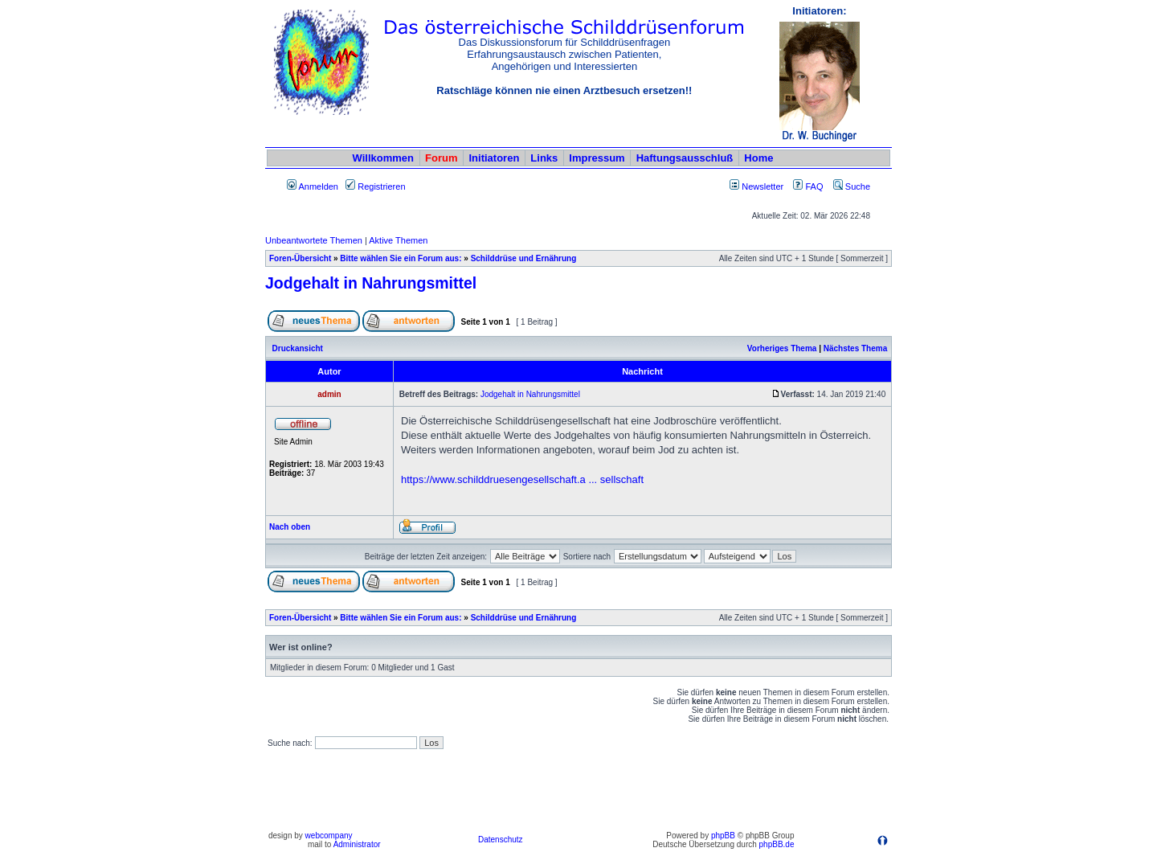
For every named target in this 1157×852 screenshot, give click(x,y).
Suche (851, 186)
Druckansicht (297, 348)
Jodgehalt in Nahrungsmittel (370, 283)
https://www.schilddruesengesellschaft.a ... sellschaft (522, 479)
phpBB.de (777, 844)
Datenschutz (500, 839)
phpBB (723, 835)
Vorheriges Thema (782, 348)
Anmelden (312, 186)
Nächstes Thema (855, 348)
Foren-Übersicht (300, 258)
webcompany (329, 835)
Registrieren (375, 186)
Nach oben (289, 526)
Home (758, 158)
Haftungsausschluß (685, 158)
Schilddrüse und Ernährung (524, 258)
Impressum (596, 158)
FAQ (808, 186)
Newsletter (762, 186)
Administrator (357, 844)
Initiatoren (493, 158)
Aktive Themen (398, 240)
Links (544, 158)
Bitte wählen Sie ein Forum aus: (400, 258)
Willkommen (383, 158)
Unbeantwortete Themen (313, 240)
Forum (441, 158)
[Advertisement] (578, 790)
